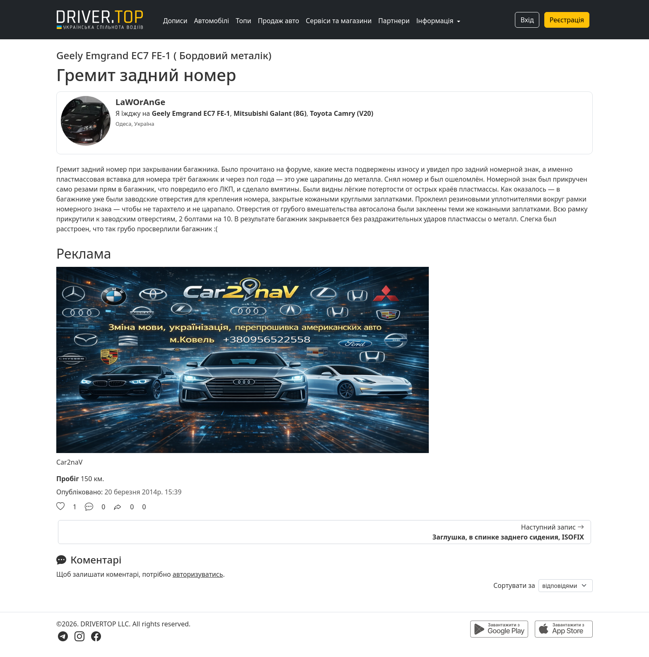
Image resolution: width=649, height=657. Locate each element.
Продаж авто (278, 20)
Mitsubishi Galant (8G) (269, 113)
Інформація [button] (435, 20)
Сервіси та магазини (339, 20)
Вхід (527, 19)
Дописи (175, 20)
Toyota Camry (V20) (341, 113)
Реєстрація (567, 19)
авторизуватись (198, 574)
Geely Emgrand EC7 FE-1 (191, 113)
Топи (243, 20)
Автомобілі (211, 20)
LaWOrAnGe (140, 102)
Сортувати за (514, 585)
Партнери (394, 20)
